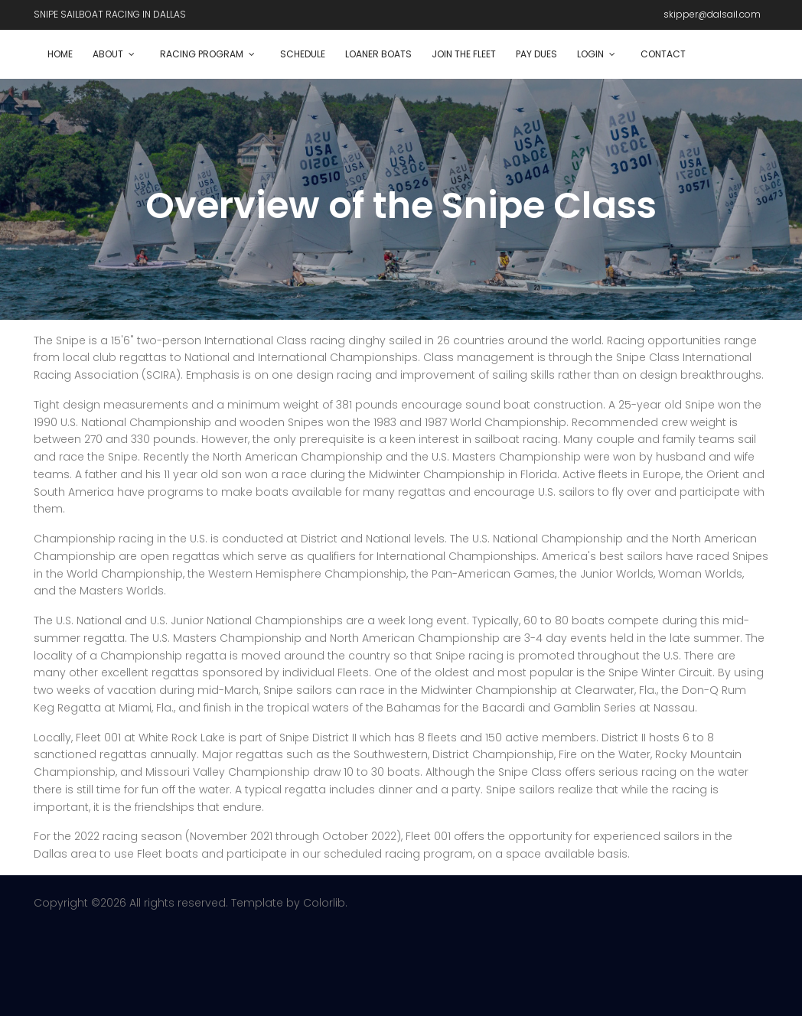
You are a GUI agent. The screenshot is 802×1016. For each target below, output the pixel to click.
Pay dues (536, 53)
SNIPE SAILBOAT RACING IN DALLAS (110, 14)
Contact (663, 53)
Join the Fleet (464, 53)
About (108, 53)
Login (590, 53)
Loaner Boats (378, 53)
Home (60, 53)
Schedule (302, 53)
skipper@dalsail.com (712, 14)
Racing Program (201, 53)
